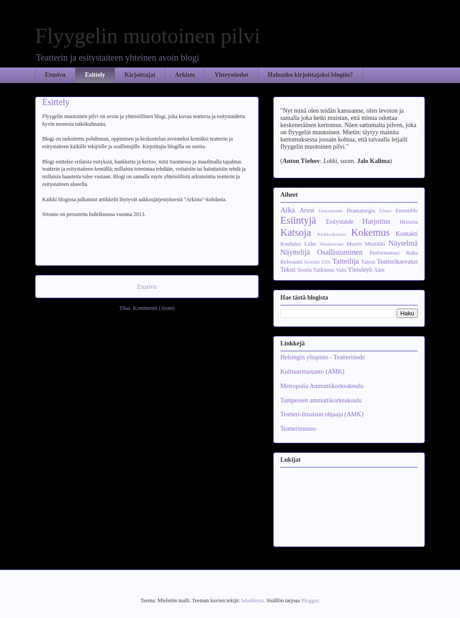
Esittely (95, 74)
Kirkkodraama (331, 234)
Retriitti (312, 262)
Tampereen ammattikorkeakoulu (321, 400)
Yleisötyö (360, 269)
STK (326, 262)
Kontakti (407, 233)
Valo (341, 270)
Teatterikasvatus (397, 261)
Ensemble (406, 210)
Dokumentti (330, 210)
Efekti (385, 210)
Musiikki (375, 244)
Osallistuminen (340, 252)
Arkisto (185, 74)
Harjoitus (376, 221)
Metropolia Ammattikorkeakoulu (321, 386)
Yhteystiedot (231, 74)
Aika (287, 210)
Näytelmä (403, 243)
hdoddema (252, 600)
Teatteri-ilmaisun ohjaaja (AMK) (321, 414)
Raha (412, 253)
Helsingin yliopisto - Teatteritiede (322, 357)
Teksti (288, 269)
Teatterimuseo (298, 428)
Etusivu (55, 74)
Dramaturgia (360, 210)
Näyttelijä (295, 252)
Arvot (307, 210)
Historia (408, 222)
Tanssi (368, 262)
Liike (310, 244)
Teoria (304, 270)
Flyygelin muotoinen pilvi (147, 36)
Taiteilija (345, 261)
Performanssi (384, 253)
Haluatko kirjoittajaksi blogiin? (310, 74)
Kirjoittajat (139, 74)
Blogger (309, 600)
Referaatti (291, 262)
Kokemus (370, 232)
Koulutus (290, 244)
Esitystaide (339, 221)
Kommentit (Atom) (154, 308)
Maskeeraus (331, 244)
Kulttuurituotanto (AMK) (312, 371)
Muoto (354, 244)
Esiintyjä (298, 220)
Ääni (379, 270)
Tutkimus (324, 270)
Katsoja (295, 232)
